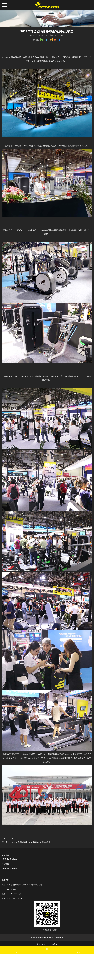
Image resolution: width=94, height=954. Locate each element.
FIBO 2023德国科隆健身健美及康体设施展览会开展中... (31, 842)
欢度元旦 (13, 838)
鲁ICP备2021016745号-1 (47, 944)
